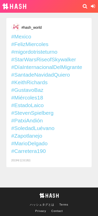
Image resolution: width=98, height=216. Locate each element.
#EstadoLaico (27, 105)
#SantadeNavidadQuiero (40, 75)
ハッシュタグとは (42, 204)
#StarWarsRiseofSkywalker (43, 59)
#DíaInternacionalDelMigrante (46, 67)
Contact (57, 210)
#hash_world (31, 27)
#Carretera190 (28, 151)
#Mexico (21, 36)
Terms (63, 204)
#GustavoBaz (27, 90)
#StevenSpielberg (32, 113)
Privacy (40, 210)
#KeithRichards (29, 82)
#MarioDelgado (29, 143)
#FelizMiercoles (29, 44)
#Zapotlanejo (26, 136)
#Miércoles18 (27, 97)
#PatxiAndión (27, 120)
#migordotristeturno (34, 52)
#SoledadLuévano (32, 128)
